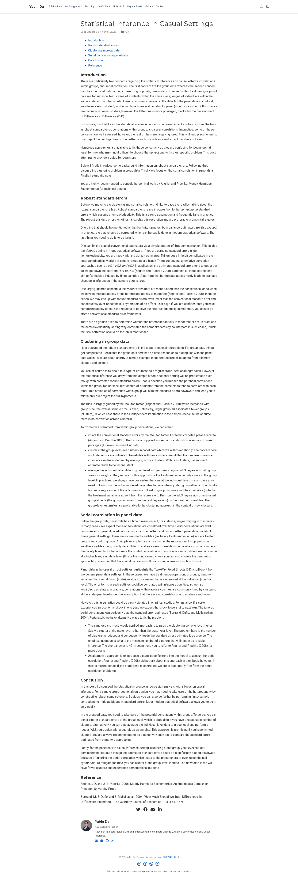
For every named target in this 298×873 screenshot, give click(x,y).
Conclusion (95, 60)
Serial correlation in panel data (108, 55)
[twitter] (138, 809)
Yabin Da (36, 6)
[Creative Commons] (149, 864)
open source (148, 871)
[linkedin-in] (160, 809)
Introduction (96, 40)
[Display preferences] (267, 7)
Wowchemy (126, 871)
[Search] (261, 7)
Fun (127, 31)
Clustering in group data (104, 50)
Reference (95, 65)
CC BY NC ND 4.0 (171, 857)
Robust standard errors (103, 45)
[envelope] (152, 809)
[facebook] (145, 809)
